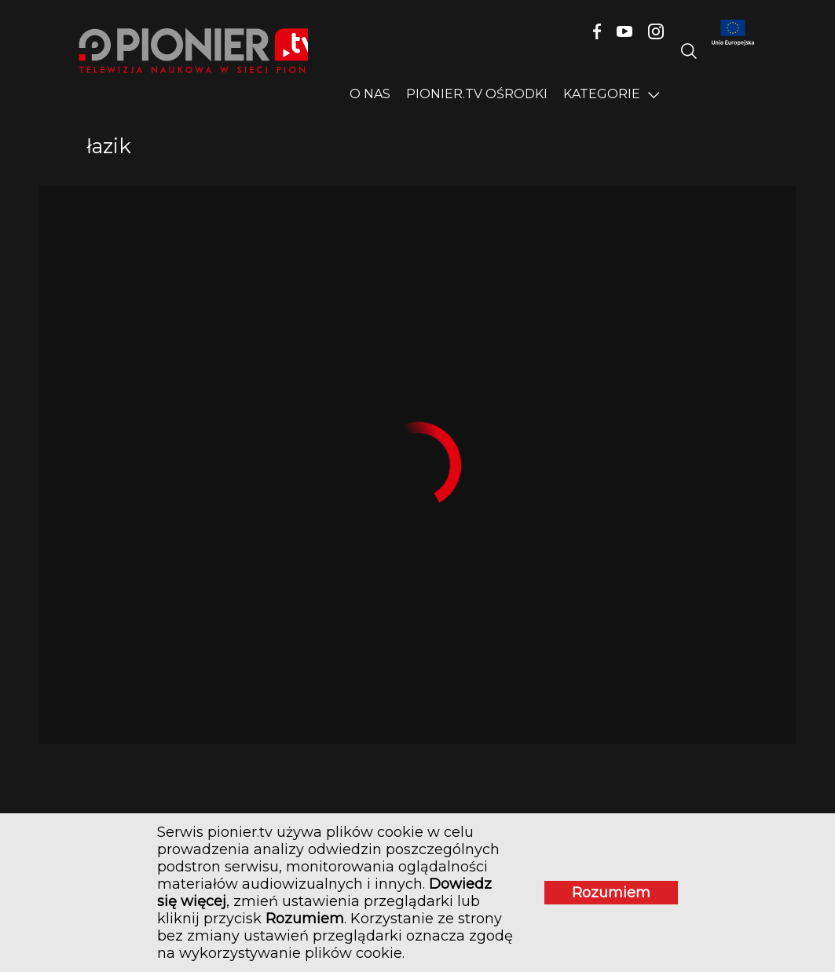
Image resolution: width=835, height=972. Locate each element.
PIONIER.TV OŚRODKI (477, 93)
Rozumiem (611, 892)
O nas (370, 93)
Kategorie (601, 93)
